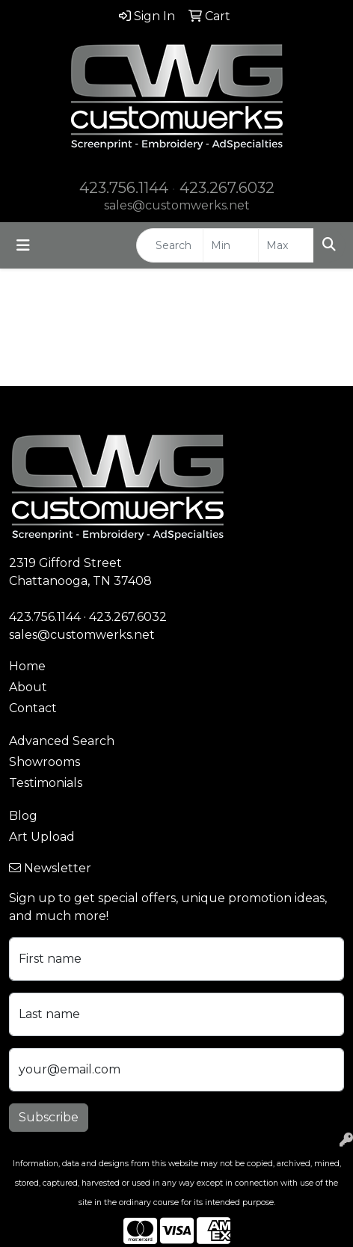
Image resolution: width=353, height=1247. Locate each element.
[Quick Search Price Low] (231, 245)
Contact (33, 708)
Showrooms (44, 762)
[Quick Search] (169, 245)
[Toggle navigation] (23, 245)
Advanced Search (61, 741)
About (28, 687)
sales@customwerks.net (177, 205)
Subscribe (49, 1117)
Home (27, 666)
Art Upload (42, 837)
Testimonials (45, 783)
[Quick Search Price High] (286, 245)
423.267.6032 (226, 188)
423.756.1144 (123, 188)
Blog (23, 816)
